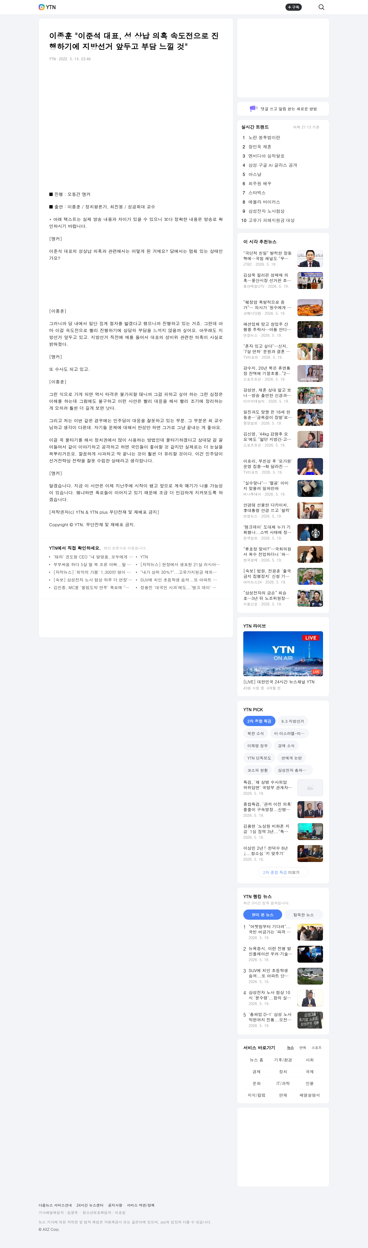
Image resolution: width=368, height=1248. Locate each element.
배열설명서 (310, 1095)
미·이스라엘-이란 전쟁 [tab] (291, 733)
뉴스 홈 (256, 1060)
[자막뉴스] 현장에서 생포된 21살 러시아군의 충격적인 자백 (180, 564)
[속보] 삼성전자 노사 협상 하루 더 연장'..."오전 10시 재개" (93, 580)
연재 (283, 1095)
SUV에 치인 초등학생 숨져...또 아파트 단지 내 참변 (180, 580)
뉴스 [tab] (290, 1047)
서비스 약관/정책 (141, 1205)
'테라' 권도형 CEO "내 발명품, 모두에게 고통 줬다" (93, 557)
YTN (51, 7)
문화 (256, 1083)
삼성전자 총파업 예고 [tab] (295, 770)
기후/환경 (283, 1060)
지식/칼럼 (257, 1095)
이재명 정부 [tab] (257, 745)
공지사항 (115, 1205)
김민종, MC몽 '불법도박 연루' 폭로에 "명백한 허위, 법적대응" (93, 587)
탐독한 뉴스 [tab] (303, 914)
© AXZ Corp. (49, 1229)
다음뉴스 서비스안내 (55, 1205)
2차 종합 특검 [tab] (259, 721)
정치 (283, 1072)
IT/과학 (283, 1083)
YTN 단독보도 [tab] (259, 758)
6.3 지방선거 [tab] (293, 721)
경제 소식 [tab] (286, 745)
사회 (310, 1060)
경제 (256, 1072)
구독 (293, 7)
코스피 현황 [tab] (257, 770)
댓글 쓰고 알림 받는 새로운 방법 (283, 108)
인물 (310, 1083)
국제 (310, 1072)
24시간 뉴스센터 (90, 1205)
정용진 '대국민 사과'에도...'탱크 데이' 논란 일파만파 (180, 587)
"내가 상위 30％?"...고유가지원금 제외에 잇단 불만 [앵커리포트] (180, 572)
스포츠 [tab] (316, 1047)
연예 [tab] (302, 1047)
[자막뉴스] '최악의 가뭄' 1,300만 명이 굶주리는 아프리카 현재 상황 (93, 572)
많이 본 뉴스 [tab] (262, 914)
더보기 (283, 872)
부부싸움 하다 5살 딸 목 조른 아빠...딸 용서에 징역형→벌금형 (93, 564)
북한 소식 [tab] (255, 733)
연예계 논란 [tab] (291, 758)
